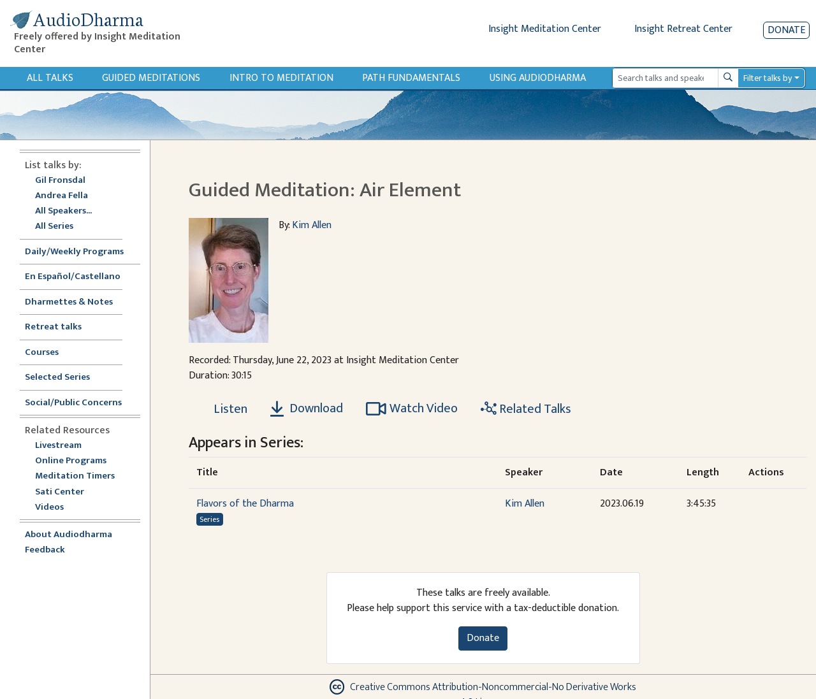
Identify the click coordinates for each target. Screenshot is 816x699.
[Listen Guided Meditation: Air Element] (223, 409)
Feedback (45, 550)
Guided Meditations (151, 78)
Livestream (58, 445)
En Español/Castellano (72, 277)
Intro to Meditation (281, 78)
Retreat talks (53, 327)
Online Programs (70, 461)
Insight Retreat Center (683, 29)
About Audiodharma (68, 535)
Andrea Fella (61, 196)
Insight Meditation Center (544, 29)
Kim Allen (312, 225)
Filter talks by (767, 78)
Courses (42, 352)
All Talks (50, 78)
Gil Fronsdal (60, 180)
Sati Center (59, 492)
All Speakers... (63, 211)
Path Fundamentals (411, 78)
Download (306, 408)
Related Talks (526, 409)
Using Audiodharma (538, 78)
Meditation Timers (75, 476)
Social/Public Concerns (73, 403)
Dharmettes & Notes (69, 302)
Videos (56, 507)
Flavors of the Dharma (245, 503)
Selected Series (65, 377)
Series (209, 519)
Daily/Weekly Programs (81, 252)
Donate (786, 30)
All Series (54, 226)
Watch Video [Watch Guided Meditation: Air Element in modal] (412, 408)
